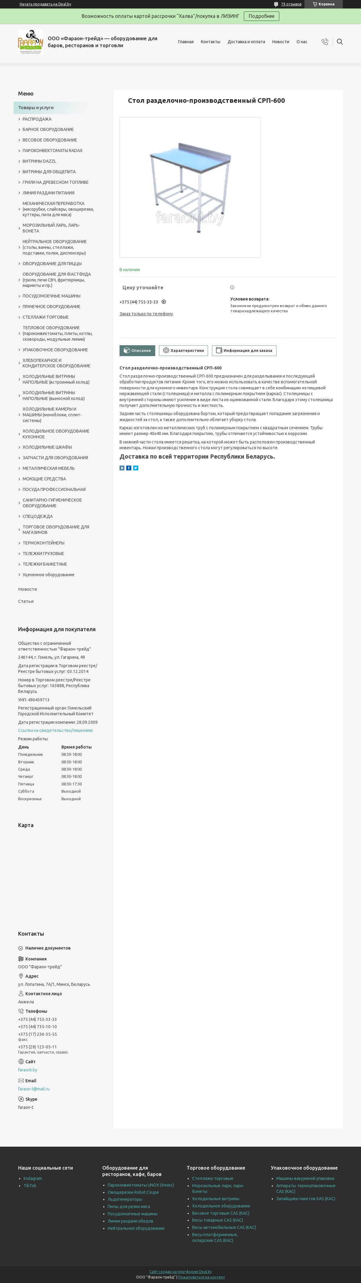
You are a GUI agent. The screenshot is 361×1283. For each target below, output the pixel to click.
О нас (302, 41)
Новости (280, 41)
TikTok (30, 1185)
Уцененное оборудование (48, 574)
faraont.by (27, 1069)
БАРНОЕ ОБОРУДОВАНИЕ (48, 129)
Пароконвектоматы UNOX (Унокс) (141, 1185)
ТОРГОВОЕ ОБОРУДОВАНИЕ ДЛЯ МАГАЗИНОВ (56, 530)
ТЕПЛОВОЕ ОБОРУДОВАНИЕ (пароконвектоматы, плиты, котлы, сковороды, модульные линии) (58, 333)
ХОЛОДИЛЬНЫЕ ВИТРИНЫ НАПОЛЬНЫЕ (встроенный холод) (56, 379)
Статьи (26, 601)
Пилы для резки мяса (129, 1206)
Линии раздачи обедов (130, 1221)
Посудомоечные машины (133, 1213)
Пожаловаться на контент (201, 1277)
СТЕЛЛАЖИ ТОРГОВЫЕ (46, 317)
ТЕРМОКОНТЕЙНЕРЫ (43, 543)
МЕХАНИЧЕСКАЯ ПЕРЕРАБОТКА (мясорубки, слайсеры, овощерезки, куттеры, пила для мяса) (58, 209)
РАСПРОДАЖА (37, 119)
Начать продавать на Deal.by (45, 4)
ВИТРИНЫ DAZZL (39, 161)
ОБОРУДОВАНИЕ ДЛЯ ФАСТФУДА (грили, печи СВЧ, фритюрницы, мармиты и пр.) (57, 280)
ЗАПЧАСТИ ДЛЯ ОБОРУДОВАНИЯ (55, 457)
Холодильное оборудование (221, 1205)
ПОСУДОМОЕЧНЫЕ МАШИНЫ (51, 296)
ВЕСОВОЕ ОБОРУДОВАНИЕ (50, 140)
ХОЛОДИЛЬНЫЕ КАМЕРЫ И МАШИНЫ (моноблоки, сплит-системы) (52, 415)
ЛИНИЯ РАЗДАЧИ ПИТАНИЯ (48, 192)
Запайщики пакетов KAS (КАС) (305, 1198)
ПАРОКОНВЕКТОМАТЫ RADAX (53, 150)
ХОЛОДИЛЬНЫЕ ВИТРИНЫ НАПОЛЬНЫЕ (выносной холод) (54, 395)
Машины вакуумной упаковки (305, 1178)
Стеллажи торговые (212, 1178)
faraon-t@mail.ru (34, 1088)
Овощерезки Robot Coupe (133, 1192)
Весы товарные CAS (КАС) (217, 1220)
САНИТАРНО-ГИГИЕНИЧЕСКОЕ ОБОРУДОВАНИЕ (52, 503)
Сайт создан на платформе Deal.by (180, 1272)
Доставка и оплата (246, 41)
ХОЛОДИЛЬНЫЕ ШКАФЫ (47, 447)
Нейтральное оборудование (136, 1228)
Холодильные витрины (215, 1198)
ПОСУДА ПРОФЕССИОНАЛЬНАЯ (54, 489)
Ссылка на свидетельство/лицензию (55, 730)
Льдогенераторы (125, 1199)
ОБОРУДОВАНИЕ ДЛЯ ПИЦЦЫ (52, 263)
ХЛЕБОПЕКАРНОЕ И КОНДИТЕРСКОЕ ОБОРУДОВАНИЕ (56, 363)
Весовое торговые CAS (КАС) (220, 1213)
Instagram (33, 1178)
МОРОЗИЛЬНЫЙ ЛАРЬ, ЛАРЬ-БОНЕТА (51, 228)
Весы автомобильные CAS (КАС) (224, 1227)
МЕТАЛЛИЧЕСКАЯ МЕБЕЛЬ (49, 468)
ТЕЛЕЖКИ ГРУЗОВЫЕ (43, 553)
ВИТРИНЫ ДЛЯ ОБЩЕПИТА (49, 171)
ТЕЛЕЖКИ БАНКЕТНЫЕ (45, 564)
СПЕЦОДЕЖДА (38, 516)
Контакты (210, 41)
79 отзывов (291, 4)
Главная (186, 41)
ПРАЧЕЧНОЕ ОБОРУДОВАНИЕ (51, 306)
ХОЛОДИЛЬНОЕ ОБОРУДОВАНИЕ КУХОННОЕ (56, 434)
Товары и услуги (36, 107)
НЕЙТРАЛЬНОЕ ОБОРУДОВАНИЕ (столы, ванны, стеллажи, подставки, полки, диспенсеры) (55, 247)
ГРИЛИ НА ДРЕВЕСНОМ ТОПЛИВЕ (56, 182)
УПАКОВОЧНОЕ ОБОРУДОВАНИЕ (55, 349)
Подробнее (261, 16)
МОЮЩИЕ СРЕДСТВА (44, 478)
